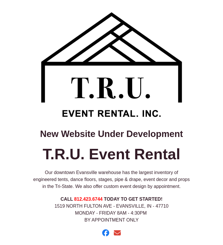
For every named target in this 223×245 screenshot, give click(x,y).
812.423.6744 (88, 199)
